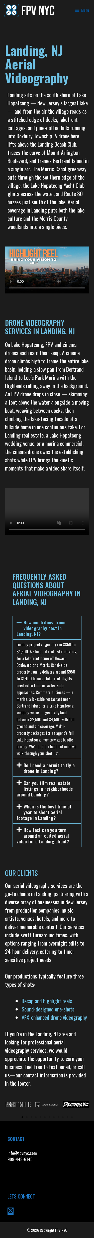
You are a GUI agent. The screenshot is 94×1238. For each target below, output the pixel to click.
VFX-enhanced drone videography (55, 1017)
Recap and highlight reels (47, 1001)
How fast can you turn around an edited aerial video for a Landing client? (43, 835)
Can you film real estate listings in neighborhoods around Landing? (45, 788)
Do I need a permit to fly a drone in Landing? (49, 767)
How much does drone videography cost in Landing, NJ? (41, 628)
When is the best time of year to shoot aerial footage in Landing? (44, 812)
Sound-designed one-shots (48, 1009)
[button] (47, 627)
